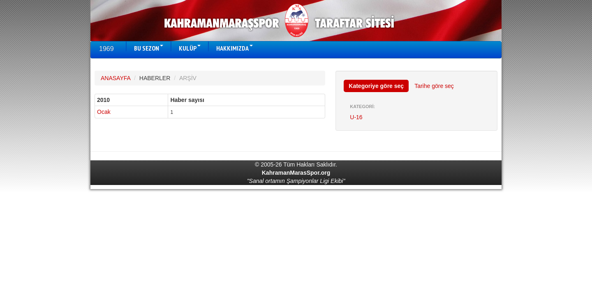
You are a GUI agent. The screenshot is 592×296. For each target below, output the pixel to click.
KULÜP (190, 48)
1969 (106, 48)
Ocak (104, 112)
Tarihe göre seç (434, 86)
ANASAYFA (115, 78)
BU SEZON (148, 48)
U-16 (356, 117)
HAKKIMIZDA (234, 48)
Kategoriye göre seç (376, 86)
